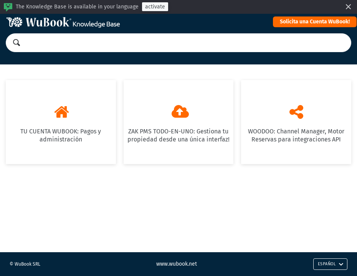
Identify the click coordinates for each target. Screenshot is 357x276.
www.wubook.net (176, 264)
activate (155, 6)
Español (331, 263)
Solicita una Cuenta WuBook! (315, 21)
